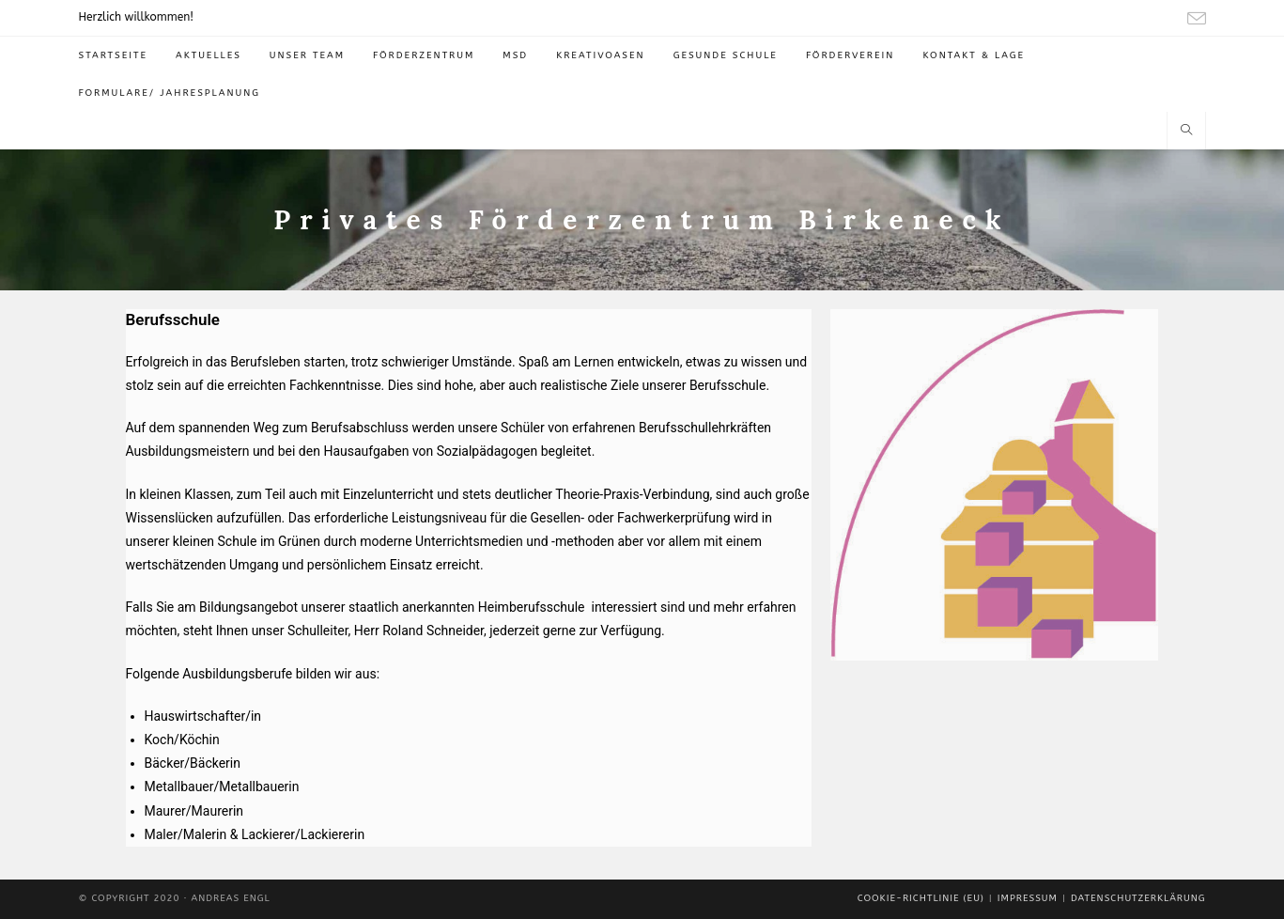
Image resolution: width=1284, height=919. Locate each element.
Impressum (1028, 898)
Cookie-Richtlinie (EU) (921, 898)
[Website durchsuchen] (1186, 131)
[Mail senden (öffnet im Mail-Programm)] (1194, 19)
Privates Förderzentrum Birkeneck (642, 220)
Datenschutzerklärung (1138, 898)
